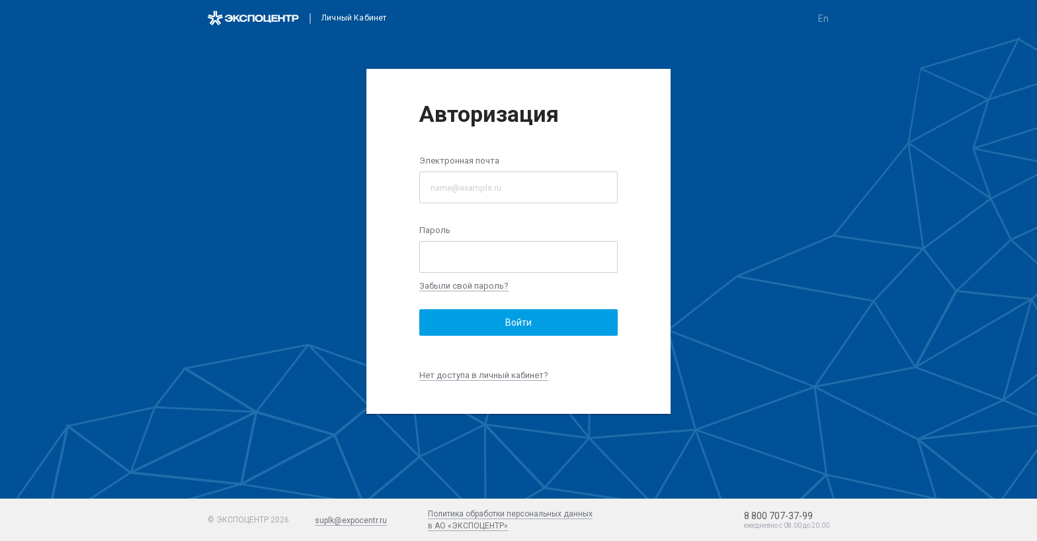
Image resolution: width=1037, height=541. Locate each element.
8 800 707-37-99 (778, 516)
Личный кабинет (353, 18)
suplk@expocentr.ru (351, 520)
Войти (518, 322)
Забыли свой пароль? (464, 286)
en (823, 18)
